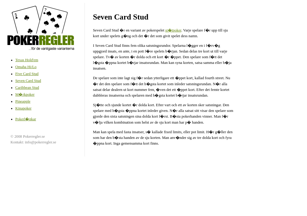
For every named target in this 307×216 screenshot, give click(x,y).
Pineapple (22, 101)
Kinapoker (23, 108)
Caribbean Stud (27, 88)
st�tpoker (173, 30)
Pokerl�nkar (25, 119)
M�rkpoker (24, 94)
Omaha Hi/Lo (26, 67)
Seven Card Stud (28, 81)
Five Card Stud (27, 74)
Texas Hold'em (26, 60)
